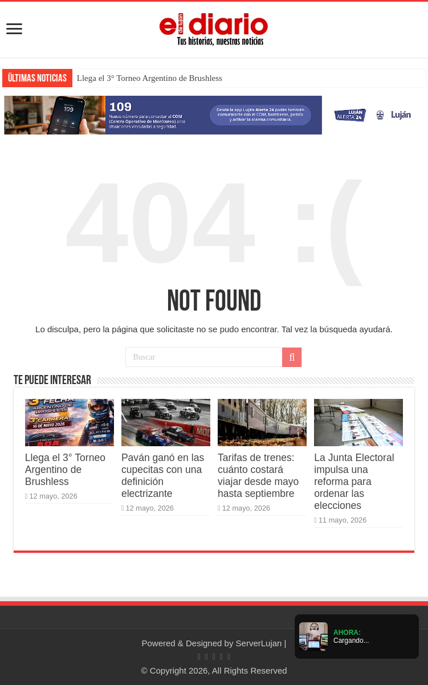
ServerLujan (259, 643)
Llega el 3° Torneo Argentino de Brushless (149, 78)
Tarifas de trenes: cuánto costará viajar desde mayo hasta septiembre (258, 475)
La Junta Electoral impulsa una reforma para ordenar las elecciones (354, 481)
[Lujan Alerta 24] (214, 114)
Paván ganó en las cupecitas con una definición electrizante (162, 475)
